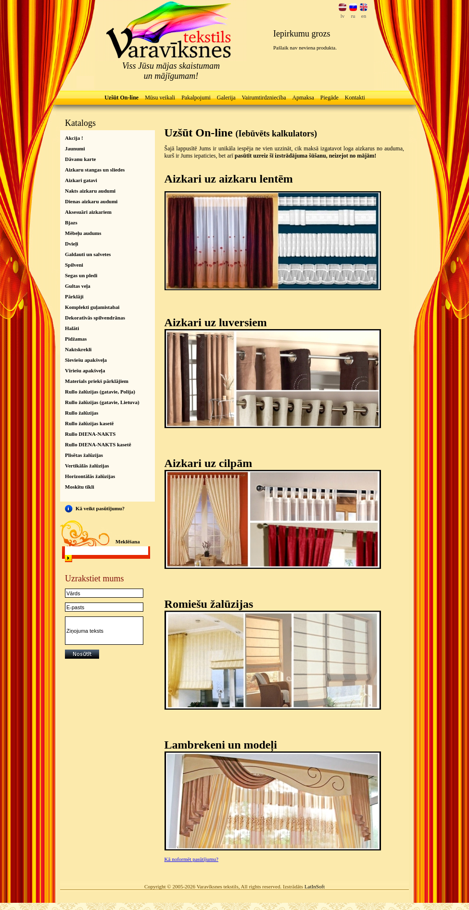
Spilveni (74, 265)
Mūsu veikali (160, 97)
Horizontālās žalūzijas (90, 476)
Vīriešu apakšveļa (85, 370)
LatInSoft (314, 886)
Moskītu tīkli (79, 487)
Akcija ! (74, 138)
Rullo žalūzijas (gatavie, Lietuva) (102, 402)
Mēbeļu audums (83, 233)
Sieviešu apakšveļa (86, 360)
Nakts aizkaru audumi (90, 191)
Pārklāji (74, 296)
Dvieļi (71, 243)
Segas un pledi (81, 275)
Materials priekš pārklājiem (96, 381)
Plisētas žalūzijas (84, 455)
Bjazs (71, 222)
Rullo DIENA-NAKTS (90, 434)
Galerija (226, 97)
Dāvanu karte (80, 159)
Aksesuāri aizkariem (88, 212)
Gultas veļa (77, 286)
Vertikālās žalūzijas (87, 465)
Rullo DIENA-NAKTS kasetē (98, 444)
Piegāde (329, 97)
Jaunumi (75, 148)
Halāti (72, 328)
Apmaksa (303, 97)
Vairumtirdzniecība (264, 97)
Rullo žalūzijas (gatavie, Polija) (100, 391)
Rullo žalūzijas (81, 413)
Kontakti (355, 97)
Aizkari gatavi (81, 180)
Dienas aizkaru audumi (91, 201)
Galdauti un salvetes (88, 254)
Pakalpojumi (196, 97)
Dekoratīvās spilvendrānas (95, 317)
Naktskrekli (78, 349)
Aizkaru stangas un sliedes (95, 169)
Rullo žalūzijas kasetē (89, 423)
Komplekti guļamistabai (92, 307)
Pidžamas (76, 339)
